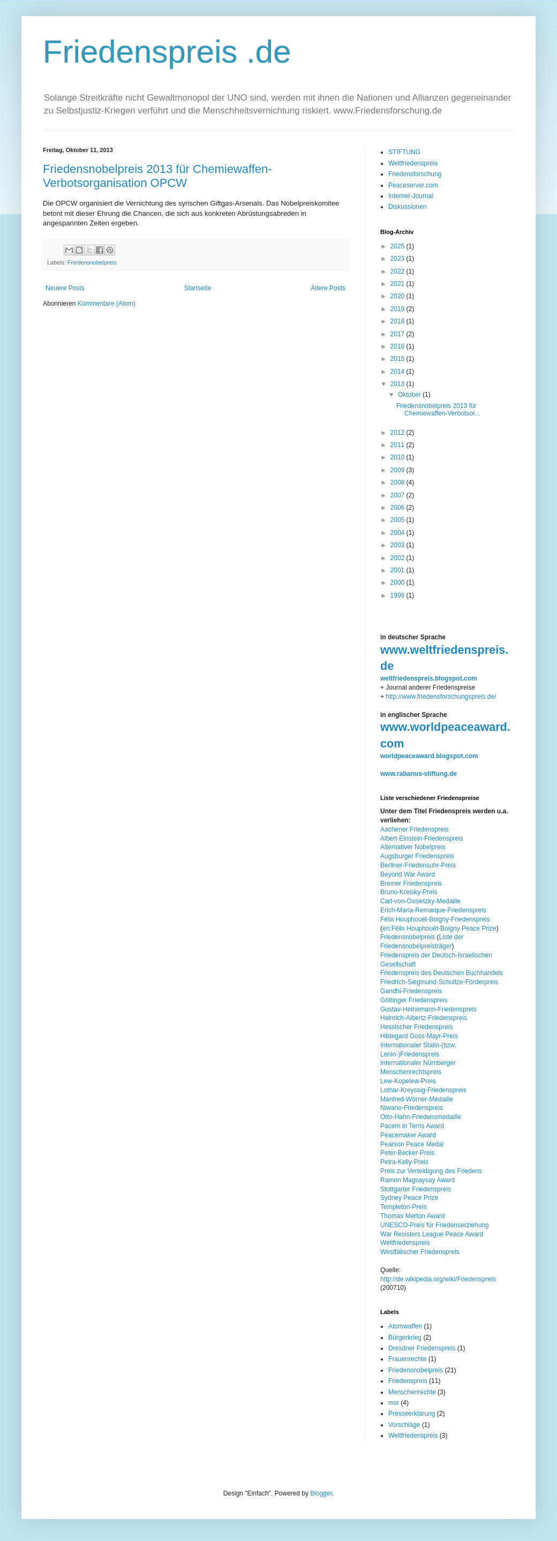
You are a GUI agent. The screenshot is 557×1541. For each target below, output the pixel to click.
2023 (398, 258)
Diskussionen (407, 206)
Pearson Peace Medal (411, 1144)
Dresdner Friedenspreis (421, 1348)
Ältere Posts (328, 288)
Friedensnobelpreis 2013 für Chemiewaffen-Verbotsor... (438, 409)
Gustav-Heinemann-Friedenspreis (428, 1009)
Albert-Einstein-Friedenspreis (421, 838)
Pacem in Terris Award (412, 1126)
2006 (398, 507)
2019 (398, 309)
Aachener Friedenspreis (414, 829)
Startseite (198, 288)
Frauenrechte (407, 1359)
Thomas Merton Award (412, 1216)
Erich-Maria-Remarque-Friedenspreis (433, 910)
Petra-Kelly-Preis (404, 1162)
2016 (398, 346)
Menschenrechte (412, 1392)
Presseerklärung (411, 1413)
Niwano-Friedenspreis (411, 1108)
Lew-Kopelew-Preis (407, 1081)
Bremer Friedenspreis (411, 883)
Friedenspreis (407, 1381)
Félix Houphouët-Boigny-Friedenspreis (435, 919)
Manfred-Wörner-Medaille (416, 1099)
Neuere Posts (65, 288)
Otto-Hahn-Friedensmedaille (420, 1117)
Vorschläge (404, 1425)
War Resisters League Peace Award (431, 1234)
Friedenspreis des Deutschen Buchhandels (441, 973)
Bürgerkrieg (404, 1337)
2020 (398, 296)
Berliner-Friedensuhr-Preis (418, 865)
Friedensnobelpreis (92, 262)
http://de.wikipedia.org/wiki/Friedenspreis (438, 1279)
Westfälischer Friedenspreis (420, 1252)
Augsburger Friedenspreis (417, 856)
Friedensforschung (414, 174)
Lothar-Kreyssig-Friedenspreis (423, 1090)
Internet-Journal (410, 196)
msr (393, 1403)
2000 (398, 582)
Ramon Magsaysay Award (417, 1180)
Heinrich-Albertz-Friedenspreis (423, 1018)
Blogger (321, 1493)
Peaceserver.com (413, 185)
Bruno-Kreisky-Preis (409, 892)
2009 (398, 470)
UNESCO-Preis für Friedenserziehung (434, 1225)
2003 (398, 545)
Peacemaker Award (408, 1135)
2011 (398, 445)
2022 (398, 271)
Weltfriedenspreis (413, 163)
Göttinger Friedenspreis (413, 1000)
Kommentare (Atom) (107, 303)
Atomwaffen (405, 1326)
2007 (398, 495)
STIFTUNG (404, 152)
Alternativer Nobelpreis (412, 847)
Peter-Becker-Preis (407, 1153)
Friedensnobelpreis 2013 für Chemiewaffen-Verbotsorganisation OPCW (157, 176)
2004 (398, 533)
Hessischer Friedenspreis (416, 1027)
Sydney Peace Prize (409, 1198)
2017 (398, 334)
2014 (398, 371)
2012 (398, 432)
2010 (398, 457)
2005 (398, 520)
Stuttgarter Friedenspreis (415, 1189)
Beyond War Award (407, 874)
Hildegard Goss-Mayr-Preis (419, 1036)
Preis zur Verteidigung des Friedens (431, 1171)
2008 (398, 482)
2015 (398, 358)
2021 (398, 284)
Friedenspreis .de (167, 52)
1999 (398, 595)
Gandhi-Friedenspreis (411, 991)
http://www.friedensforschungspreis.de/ (441, 696)
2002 (398, 558)
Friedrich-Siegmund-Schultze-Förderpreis (439, 982)
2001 (398, 570)
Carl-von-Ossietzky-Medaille (420, 901)
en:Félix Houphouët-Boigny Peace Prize (439, 928)
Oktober (410, 394)
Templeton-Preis (403, 1207)
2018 (398, 321)
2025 (398, 246)
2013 (398, 384)
